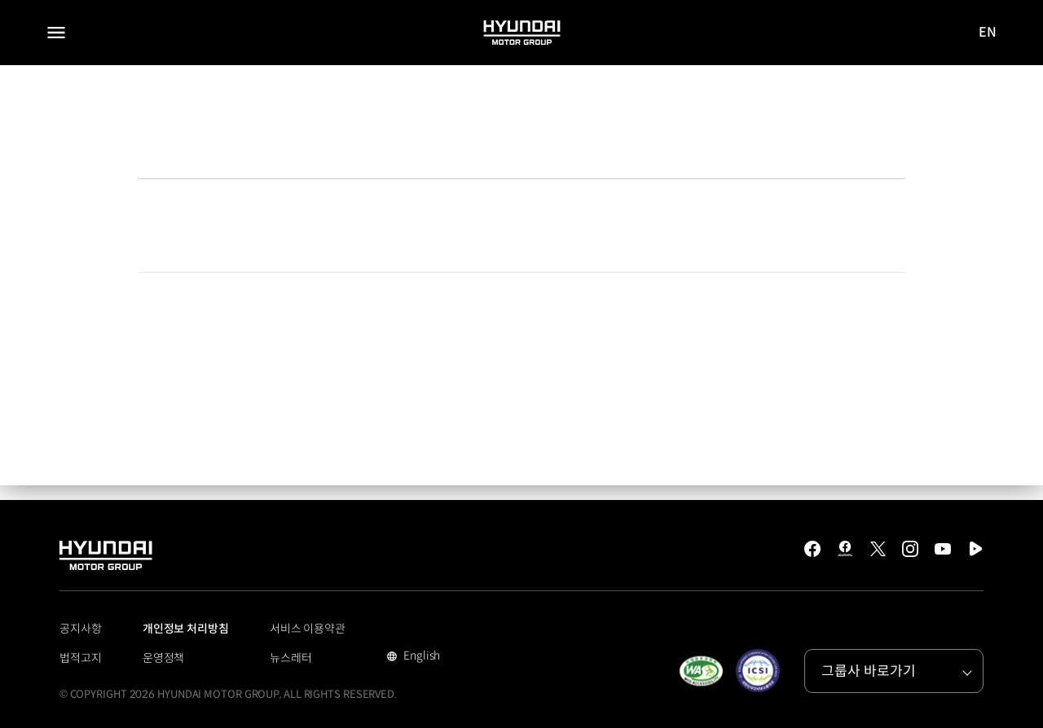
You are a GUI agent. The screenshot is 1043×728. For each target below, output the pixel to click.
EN (988, 33)
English (420, 657)
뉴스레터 (291, 658)
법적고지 (80, 658)
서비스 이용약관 (307, 628)
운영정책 (164, 658)
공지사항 (80, 628)
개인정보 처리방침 (186, 628)
